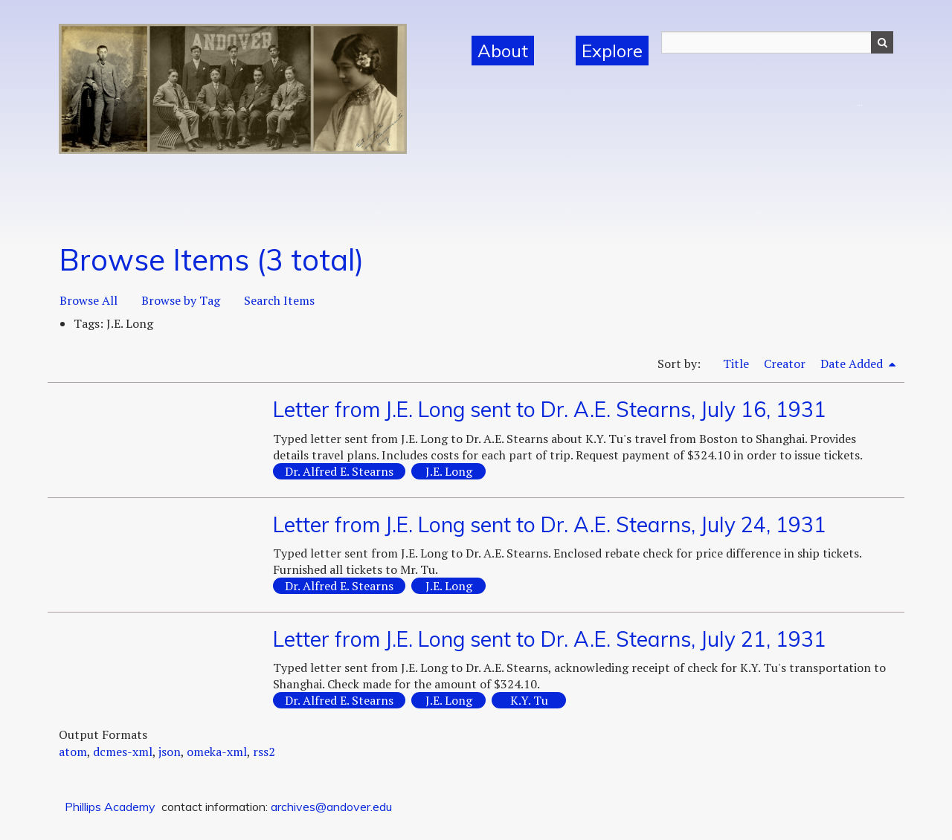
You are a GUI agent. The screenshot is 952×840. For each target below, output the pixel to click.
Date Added (853, 363)
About (502, 50)
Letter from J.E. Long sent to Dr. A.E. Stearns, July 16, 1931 (549, 409)
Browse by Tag (180, 300)
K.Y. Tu (529, 700)
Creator (784, 363)
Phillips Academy (110, 806)
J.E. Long (448, 471)
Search (882, 42)
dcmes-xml (122, 751)
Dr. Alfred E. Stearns (339, 471)
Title (736, 363)
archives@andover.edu (331, 806)
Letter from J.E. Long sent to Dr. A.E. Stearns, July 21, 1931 (549, 639)
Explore (612, 50)
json (169, 751)
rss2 (264, 751)
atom (73, 751)
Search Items (279, 300)
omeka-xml (217, 751)
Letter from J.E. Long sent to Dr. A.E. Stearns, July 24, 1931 (549, 524)
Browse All (89, 300)
